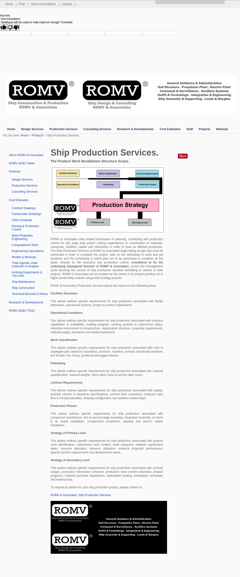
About (10, 4)
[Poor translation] (13, 27)
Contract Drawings (24, 208)
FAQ (23, 4)
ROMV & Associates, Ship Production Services (81, 495)
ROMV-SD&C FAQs (22, 310)
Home (24, 135)
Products (37, 135)
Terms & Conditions (45, 4)
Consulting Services (25, 191)
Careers (69, 4)
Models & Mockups (24, 257)
